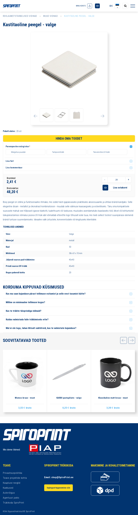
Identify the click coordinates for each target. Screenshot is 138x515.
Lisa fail (10, 167)
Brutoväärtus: (13, 194)
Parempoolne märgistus (18, 146)
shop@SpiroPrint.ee (62, 477)
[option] (69, 70)
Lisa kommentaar (14, 174)
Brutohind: (11, 184)
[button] (69, 147)
